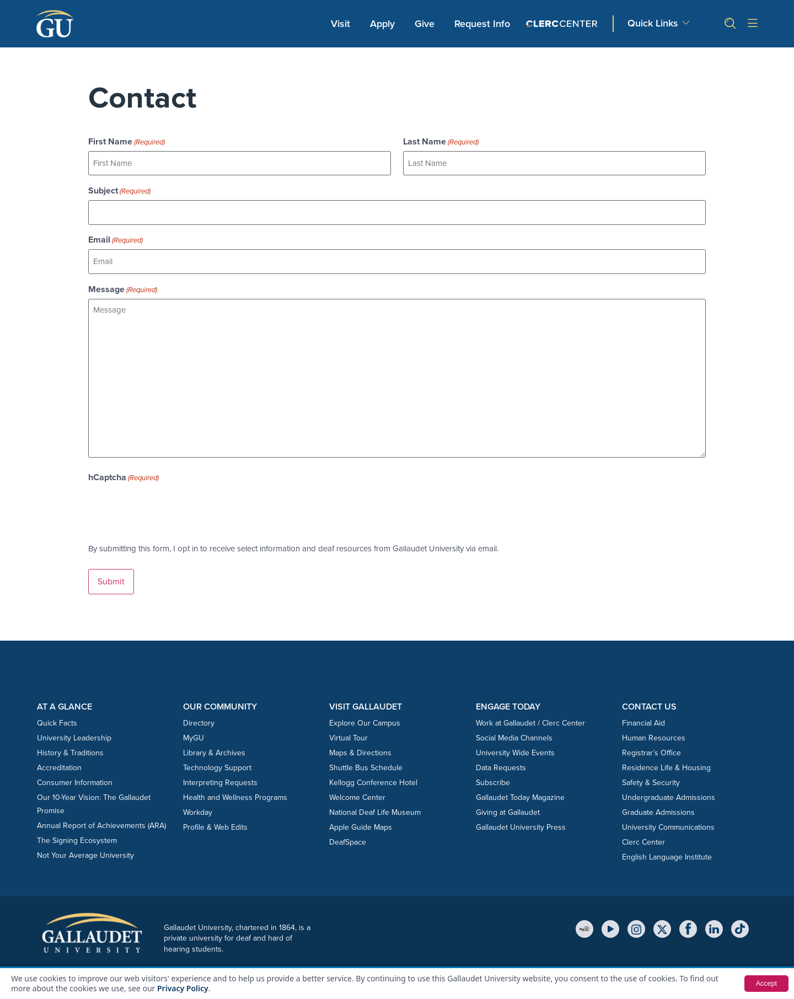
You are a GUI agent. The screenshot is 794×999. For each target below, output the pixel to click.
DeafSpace (347, 833)
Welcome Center (357, 788)
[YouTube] (610, 920)
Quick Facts (57, 714)
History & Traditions (70, 744)
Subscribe (493, 774)
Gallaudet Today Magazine (520, 788)
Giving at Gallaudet (508, 803)
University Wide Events (515, 744)
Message (122, 282)
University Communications (668, 818)
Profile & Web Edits (215, 818)
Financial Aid (643, 714)
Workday (197, 803)
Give (424, 24)
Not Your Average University (85, 846)
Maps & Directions (360, 744)
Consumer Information (74, 774)
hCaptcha (123, 470)
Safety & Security (651, 774)
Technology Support (217, 759)
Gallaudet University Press (521, 818)
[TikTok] (740, 920)
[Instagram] (636, 920)
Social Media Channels (514, 729)
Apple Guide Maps (360, 818)
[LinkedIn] (714, 920)
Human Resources (653, 729)
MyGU (193, 729)
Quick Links (652, 23)
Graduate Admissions (658, 803)
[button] (726, 23)
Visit (340, 24)
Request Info (482, 24)
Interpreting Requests (220, 774)
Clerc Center (643, 833)
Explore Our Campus (364, 714)
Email (115, 235)
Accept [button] (765, 983)
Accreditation (59, 759)
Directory (198, 714)
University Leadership (74, 729)
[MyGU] (584, 920)
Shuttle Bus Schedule (366, 759)
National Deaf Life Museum (375, 803)
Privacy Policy (182, 988)
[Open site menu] (752, 24)
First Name (126, 141)
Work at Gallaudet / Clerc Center (530, 714)
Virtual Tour (348, 729)
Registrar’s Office (651, 744)
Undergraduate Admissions (668, 788)
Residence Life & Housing (666, 759)
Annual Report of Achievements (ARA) (101, 817)
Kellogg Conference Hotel (373, 774)
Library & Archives (214, 744)
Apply (384, 23)
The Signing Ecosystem (77, 831)
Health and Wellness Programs (235, 788)
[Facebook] (688, 920)
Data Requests (501, 759)
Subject (119, 188)
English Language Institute (667, 848)
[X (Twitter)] (662, 920)
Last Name (441, 141)
